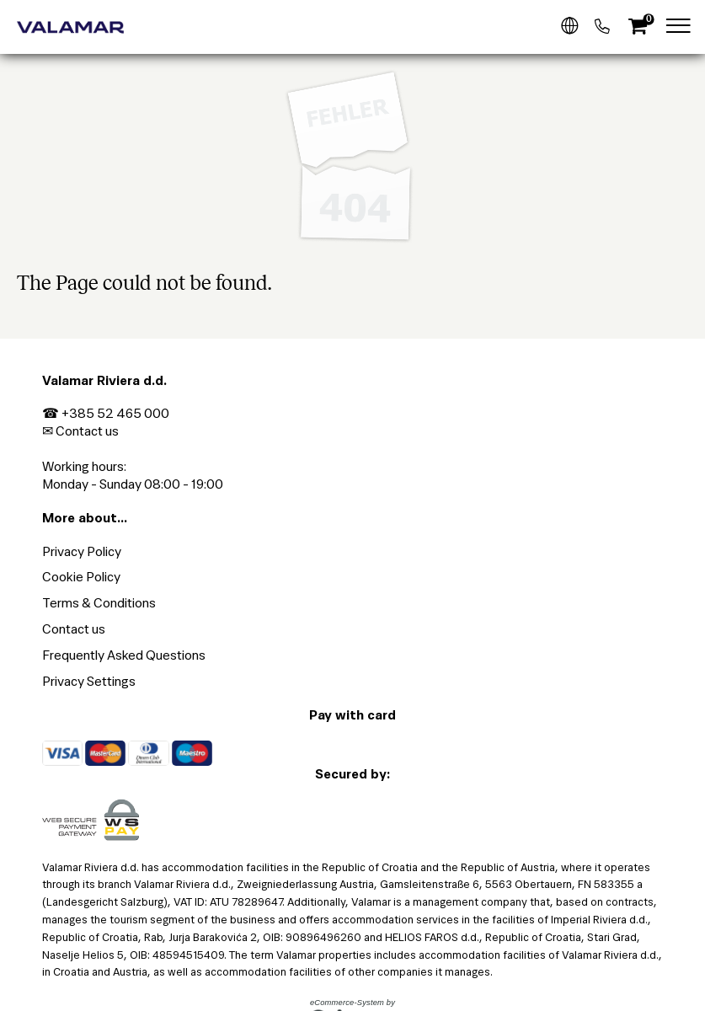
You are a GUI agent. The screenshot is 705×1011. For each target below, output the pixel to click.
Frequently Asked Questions (124, 655)
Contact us (87, 431)
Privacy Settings (89, 681)
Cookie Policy (81, 577)
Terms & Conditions (99, 603)
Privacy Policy (81, 551)
